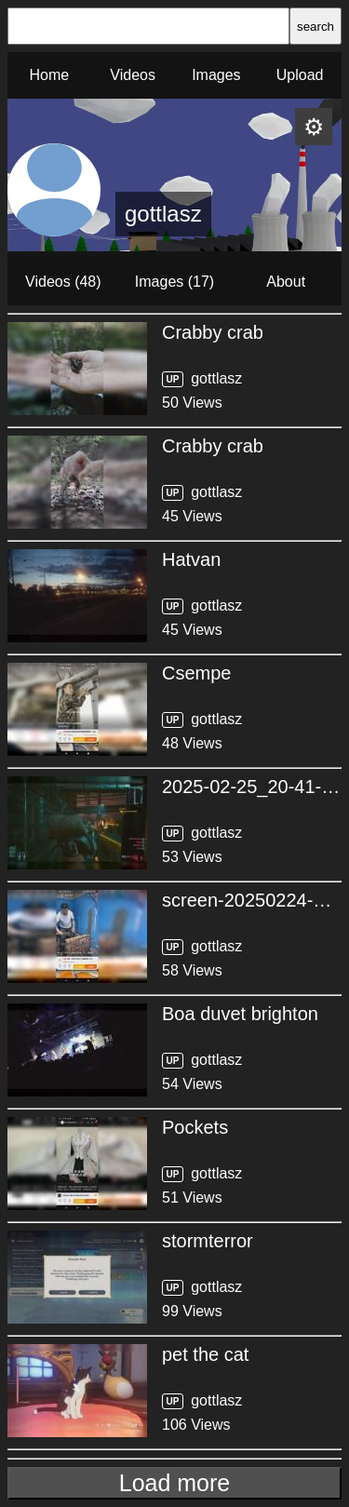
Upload (300, 75)
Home (50, 75)
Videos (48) (63, 281)
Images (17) (174, 281)
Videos (132, 75)
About (285, 281)
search (315, 27)
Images (216, 75)
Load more (175, 1483)
